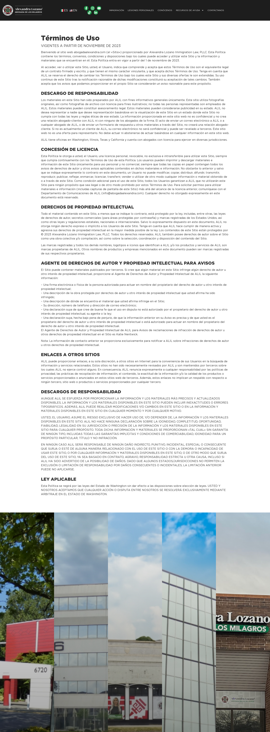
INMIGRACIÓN (116, 10)
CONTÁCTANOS (215, 10)
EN (75, 10)
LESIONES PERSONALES (141, 10)
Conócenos (165, 10)
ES (66, 10)
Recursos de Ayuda (190, 10)
